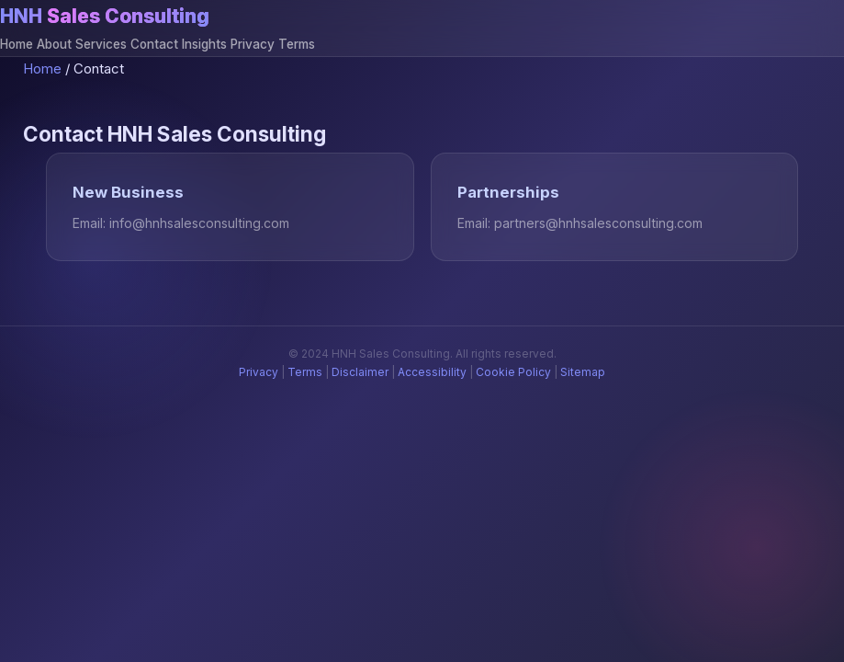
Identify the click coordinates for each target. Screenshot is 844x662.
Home (16, 44)
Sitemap (582, 372)
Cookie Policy (513, 372)
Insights (204, 44)
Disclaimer (360, 372)
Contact (154, 44)
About (54, 44)
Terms (296, 44)
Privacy (253, 44)
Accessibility (432, 372)
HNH (104, 16)
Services (101, 44)
